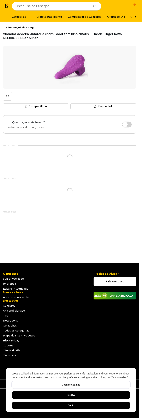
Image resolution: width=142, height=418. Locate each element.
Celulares (9, 305)
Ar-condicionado (14, 310)
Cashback (9, 355)
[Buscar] (94, 6)
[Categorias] (16, 16)
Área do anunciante (16, 297)
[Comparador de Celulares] (84, 16)
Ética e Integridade (15, 288)
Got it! (71, 405)
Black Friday (11, 340)
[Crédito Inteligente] (47, 16)
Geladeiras (10, 325)
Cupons (8, 345)
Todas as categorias (16, 330)
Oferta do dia (11, 350)
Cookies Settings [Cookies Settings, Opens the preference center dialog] (71, 385)
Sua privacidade (13, 278)
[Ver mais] (135, 17)
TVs (5, 315)
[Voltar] (131, 17)
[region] (71, 390)
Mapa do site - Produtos (19, 335)
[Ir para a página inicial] (6, 6)
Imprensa (9, 283)
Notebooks (10, 320)
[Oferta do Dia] (116, 16)
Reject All (71, 395)
